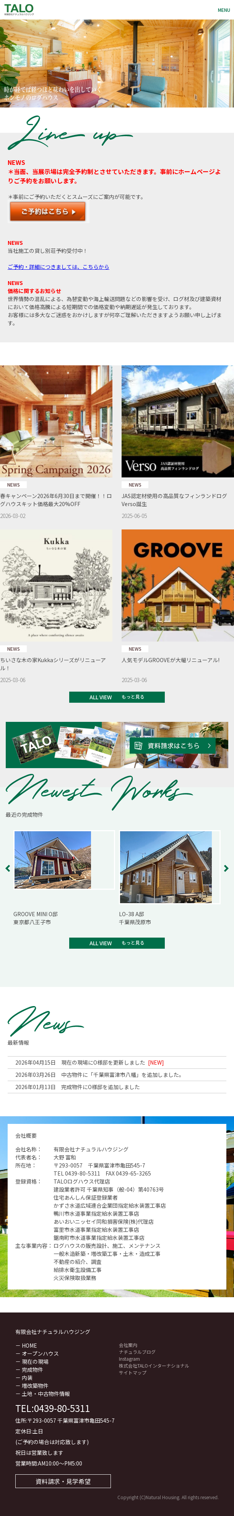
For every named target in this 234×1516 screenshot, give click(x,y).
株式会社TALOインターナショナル (154, 1365)
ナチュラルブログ (137, 1351)
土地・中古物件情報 (46, 1393)
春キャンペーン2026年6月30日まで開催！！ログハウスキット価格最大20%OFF (56, 500)
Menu (224, 10)
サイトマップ (132, 1372)
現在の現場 (35, 1361)
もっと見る (133, 696)
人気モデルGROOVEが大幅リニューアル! (170, 660)
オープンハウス (40, 1353)
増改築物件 (35, 1385)
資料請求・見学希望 (63, 1481)
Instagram (129, 1358)
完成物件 (32, 1369)
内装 (27, 1377)
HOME (29, 1345)
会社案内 (128, 1345)
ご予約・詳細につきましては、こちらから (58, 266)
